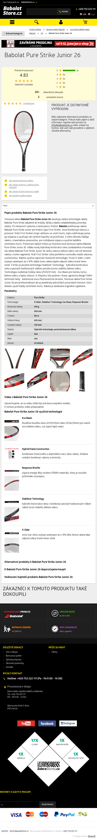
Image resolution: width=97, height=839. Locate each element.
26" (42, 33)
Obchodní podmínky (15, 663)
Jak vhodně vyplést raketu (20, 196)
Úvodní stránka (35, 30)
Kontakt (9, 667)
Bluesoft (92, 836)
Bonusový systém (14, 656)
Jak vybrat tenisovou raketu (21, 181)
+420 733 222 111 (87, 9)
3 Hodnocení (28, 104)
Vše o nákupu (12, 652)
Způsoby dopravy (13, 660)
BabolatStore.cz (27, 2)
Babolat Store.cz (12, 11)
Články (54, 652)
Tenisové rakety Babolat (55, 30)
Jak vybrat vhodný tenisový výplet (24, 192)
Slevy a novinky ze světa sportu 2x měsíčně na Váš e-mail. (25, 798)
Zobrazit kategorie (14, 34)
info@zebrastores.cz (62, 125)
